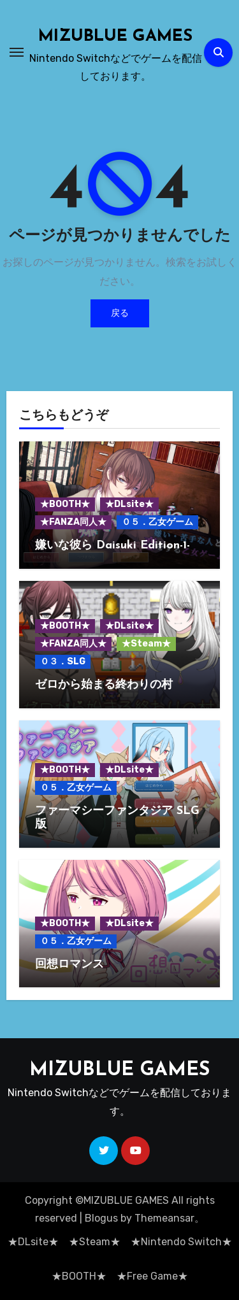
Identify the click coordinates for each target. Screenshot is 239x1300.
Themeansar (164, 1218)
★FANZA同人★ (73, 522)
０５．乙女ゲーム (157, 522)
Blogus (101, 1218)
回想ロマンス (69, 965)
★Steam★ (146, 643)
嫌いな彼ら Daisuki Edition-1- (112, 545)
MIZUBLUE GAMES (115, 36)
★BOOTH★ (65, 504)
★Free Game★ (152, 1276)
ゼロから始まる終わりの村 (104, 685)
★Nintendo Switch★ (181, 1242)
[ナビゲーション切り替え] (16, 52)
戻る (120, 313)
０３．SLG (62, 661)
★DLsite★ (129, 504)
